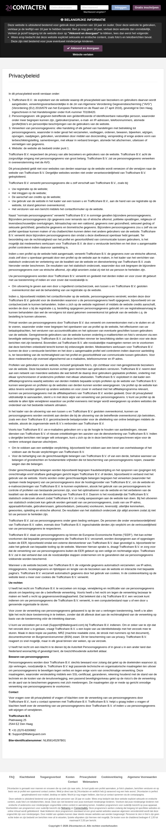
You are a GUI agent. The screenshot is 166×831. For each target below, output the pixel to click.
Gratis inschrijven (147, 7)
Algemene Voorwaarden (142, 777)
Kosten (70, 777)
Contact (73, 781)
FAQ (11, 777)
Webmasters (90, 781)
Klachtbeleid (27, 777)
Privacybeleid (88, 777)
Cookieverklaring (111, 777)
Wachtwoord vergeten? (94, 12)
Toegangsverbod (50, 777)
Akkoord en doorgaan (83, 48)
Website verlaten (83, 54)
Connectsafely (81, 808)
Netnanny (65, 808)
